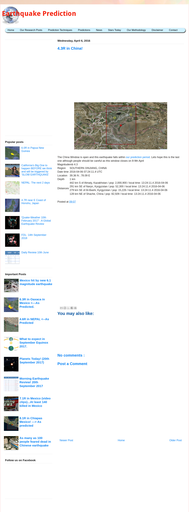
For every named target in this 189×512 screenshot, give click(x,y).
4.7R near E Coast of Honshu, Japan (33, 202)
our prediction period (138, 157)
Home (11, 30)
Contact (173, 30)
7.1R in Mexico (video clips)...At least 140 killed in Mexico (35, 402)
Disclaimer (157, 30)
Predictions (84, 30)
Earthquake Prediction (39, 13)
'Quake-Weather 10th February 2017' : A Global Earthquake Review (36, 220)
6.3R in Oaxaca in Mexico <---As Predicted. (32, 303)
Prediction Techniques (60, 30)
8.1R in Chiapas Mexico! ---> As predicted (30, 421)
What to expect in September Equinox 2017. (33, 342)
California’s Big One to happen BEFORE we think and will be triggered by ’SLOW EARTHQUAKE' (36, 170)
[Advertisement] (121, 80)
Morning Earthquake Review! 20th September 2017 (34, 382)
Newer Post (66, 440)
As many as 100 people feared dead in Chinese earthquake (35, 441)
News (99, 30)
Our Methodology (136, 30)
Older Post (175, 440)
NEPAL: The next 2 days (35, 182)
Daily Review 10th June (35, 252)
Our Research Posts (31, 30)
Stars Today (114, 30)
